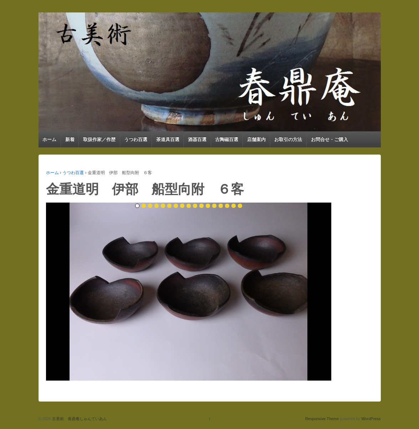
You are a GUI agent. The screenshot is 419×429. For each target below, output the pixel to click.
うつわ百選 (135, 139)
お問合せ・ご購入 (329, 139)
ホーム (49, 139)
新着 (70, 139)
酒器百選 (197, 139)
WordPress (370, 419)
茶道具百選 (167, 139)
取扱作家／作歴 (99, 139)
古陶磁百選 (226, 139)
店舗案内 (256, 139)
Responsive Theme (322, 419)
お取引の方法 (288, 139)
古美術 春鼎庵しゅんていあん (79, 419)
